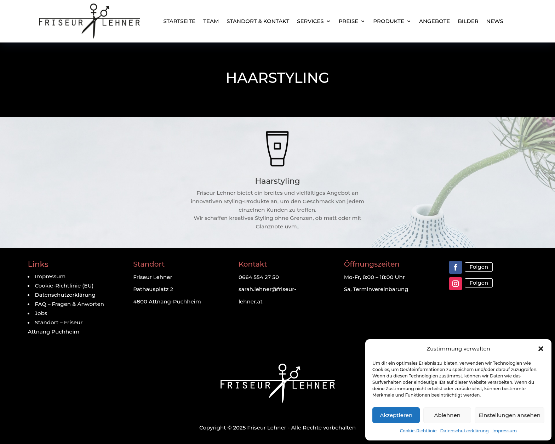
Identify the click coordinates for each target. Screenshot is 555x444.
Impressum (504, 430)
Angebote (434, 21)
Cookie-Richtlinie (418, 430)
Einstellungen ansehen (509, 415)
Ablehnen (447, 415)
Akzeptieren (396, 415)
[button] (540, 348)
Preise (349, 21)
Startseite (179, 21)
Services (310, 21)
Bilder (468, 21)
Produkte (388, 21)
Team (211, 21)
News (494, 21)
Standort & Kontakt (258, 21)
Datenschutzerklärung (464, 430)
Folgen (478, 266)
